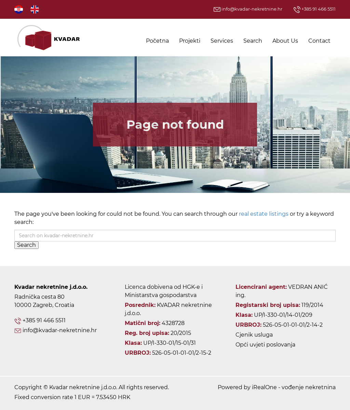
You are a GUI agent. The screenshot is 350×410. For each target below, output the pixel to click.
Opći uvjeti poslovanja (265, 344)
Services (222, 41)
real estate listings (263, 214)
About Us (285, 41)
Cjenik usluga (254, 334)
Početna (157, 41)
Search (252, 41)
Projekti (189, 41)
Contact (319, 41)
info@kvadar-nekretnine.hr (248, 9)
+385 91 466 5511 (315, 9)
